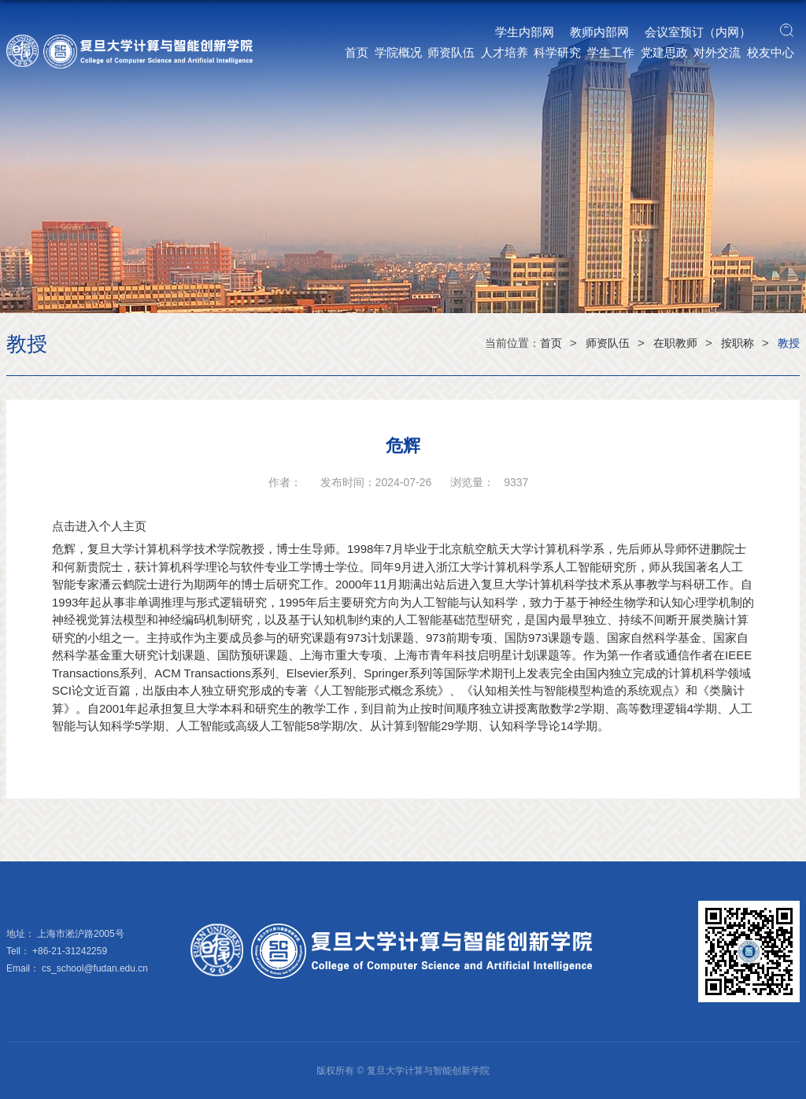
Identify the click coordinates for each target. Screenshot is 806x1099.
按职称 (737, 343)
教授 (789, 343)
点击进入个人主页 (99, 526)
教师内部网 (599, 32)
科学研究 (557, 52)
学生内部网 (524, 32)
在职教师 (675, 343)
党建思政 (664, 52)
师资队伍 (451, 52)
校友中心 (770, 52)
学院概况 (398, 52)
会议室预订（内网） (698, 32)
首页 (356, 52)
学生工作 (610, 52)
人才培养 (504, 52)
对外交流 (717, 52)
